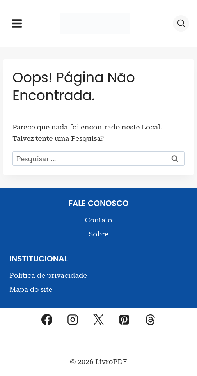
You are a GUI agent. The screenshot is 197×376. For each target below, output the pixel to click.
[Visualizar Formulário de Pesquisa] (181, 23)
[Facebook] (46, 320)
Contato (98, 220)
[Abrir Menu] (17, 23)
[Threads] (150, 320)
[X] (98, 320)
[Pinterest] (124, 320)
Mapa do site (30, 289)
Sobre (98, 234)
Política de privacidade (48, 275)
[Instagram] (72, 320)
